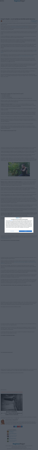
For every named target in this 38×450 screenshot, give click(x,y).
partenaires (11, 220)
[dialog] (19, 225)
